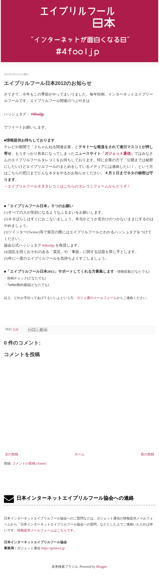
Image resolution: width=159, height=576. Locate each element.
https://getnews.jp (53, 548)
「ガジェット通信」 (117, 153)
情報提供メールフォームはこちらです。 (47, 530)
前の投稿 (147, 454)
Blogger (101, 566)
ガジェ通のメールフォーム (97, 298)
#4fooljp (37, 114)
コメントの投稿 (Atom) (29, 463)
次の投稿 (11, 454)
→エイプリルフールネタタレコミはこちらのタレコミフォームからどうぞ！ (67, 186)
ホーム (79, 454)
